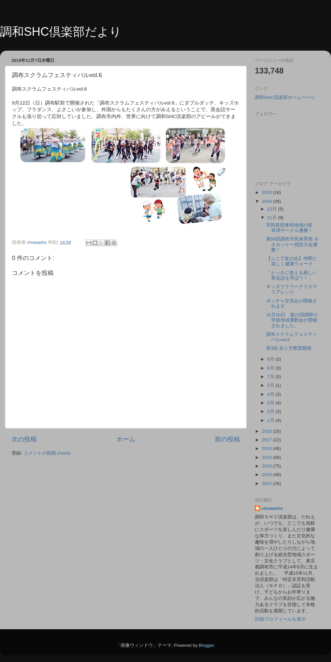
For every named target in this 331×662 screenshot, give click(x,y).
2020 (267, 192)
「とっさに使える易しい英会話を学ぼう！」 (291, 275)
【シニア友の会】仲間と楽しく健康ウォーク (291, 261)
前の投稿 (227, 439)
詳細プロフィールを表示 (280, 619)
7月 (271, 376)
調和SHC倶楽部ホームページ (285, 97)
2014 (267, 465)
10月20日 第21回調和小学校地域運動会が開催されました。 (292, 320)
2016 (267, 448)
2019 (267, 201)
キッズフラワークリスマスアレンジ (291, 289)
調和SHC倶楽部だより (60, 31)
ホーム (126, 439)
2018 (267, 431)
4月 (271, 394)
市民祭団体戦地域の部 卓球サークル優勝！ (291, 228)
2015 (267, 457)
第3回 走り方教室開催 (288, 348)
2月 (271, 411)
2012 (267, 483)
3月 (271, 402)
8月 (271, 368)
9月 (271, 359)
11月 (272, 217)
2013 (267, 474)
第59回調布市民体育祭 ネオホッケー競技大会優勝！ (292, 244)
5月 (271, 385)
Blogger (206, 645)
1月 (271, 420)
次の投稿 (24, 439)
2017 (267, 439)
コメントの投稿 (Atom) (47, 453)
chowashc (272, 508)
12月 (272, 208)
